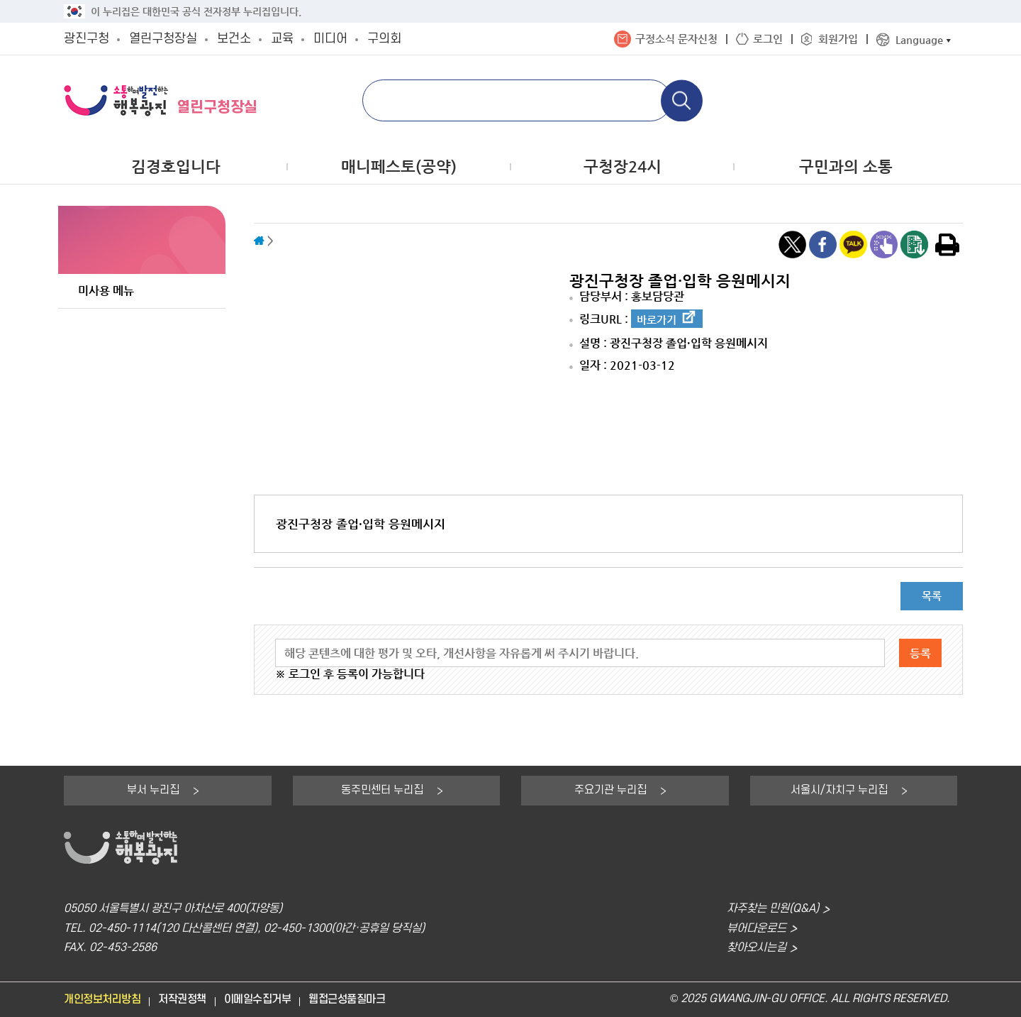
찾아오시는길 (756, 948)
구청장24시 (623, 166)
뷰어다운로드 (756, 929)
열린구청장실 (163, 38)
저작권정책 (182, 1000)
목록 (932, 596)
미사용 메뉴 (106, 290)
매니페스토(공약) (399, 166)
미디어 (330, 38)
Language (919, 39)
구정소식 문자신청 (676, 39)
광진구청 (86, 38)
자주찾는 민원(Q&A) (773, 909)
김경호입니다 (176, 166)
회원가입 (838, 39)
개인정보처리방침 (102, 1000)
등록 (920, 653)
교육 (282, 38)
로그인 (768, 39)
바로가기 (656, 320)
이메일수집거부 (257, 1000)
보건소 (234, 38)
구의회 (384, 38)
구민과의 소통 (846, 166)
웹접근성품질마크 (346, 1000)
